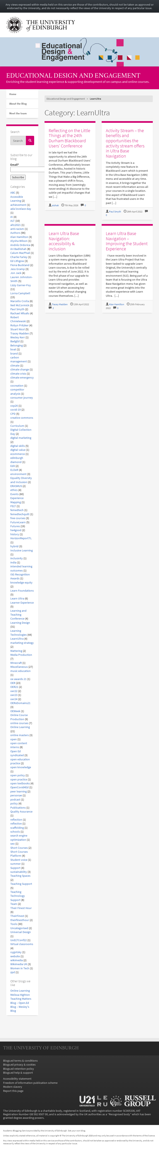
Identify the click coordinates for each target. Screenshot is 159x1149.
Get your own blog (76, 1130)
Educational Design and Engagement (73, 76)
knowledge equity (21, 582)
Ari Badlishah (18, 249)
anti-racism (17, 229)
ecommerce (17, 454)
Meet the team (18, 113)
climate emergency (22, 377)
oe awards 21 (18, 679)
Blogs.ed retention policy (18, 1069)
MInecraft (16, 663)
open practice (18, 779)
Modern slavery (12, 1087)
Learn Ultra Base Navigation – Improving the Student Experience (127, 241)
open (13, 739)
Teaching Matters (20, 999)
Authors (15, 233)
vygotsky (16, 952)
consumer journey (21, 397)
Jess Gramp (17, 269)
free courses (17, 518)
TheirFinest (17, 916)
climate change (19, 369)
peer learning (18, 791)
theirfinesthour (19, 920)
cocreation (16, 385)
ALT (12, 221)
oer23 (13, 695)
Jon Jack (15, 273)
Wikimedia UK (18, 964)
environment (18, 474)
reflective (16, 823)
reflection (16, 819)
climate (14, 365)
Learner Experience (22, 602)
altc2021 (15, 225)
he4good (15, 530)
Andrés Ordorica (20, 245)
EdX (12, 466)
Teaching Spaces (20, 876)
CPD (13, 414)
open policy (17, 775)
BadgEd (15, 341)
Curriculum (17, 426)
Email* (22, 167)
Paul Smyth (17, 309)
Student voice (18, 860)
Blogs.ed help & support (18, 1072)
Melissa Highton (20, 995)
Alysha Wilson (19, 241)
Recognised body (119, 1114)
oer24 (13, 699)
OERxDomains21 (20, 703)
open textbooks (20, 783)
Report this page (13, 1091)
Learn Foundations (22, 590)
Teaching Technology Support (17, 896)
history (14, 534)
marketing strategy (22, 643)
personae (16, 795)
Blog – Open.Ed (19, 1003)
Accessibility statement (17, 1078)
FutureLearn (18, 522)
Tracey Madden (19, 333)
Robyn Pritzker (19, 325)
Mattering (16, 651)
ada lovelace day (20, 209)
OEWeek (15, 711)
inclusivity (16, 558)
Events (14, 494)
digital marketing (20, 438)
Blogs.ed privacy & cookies (19, 1064)
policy (14, 803)
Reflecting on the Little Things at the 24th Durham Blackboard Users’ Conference (69, 138)
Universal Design (20, 932)
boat (13, 349)
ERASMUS (16, 486)
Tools (13, 924)
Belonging (16, 345)
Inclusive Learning (21, 550)
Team (13, 904)
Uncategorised (19, 928)
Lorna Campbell (20, 293)
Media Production (21, 655)
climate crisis (18, 373)
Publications (18, 807)
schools (15, 831)
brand (14, 353)
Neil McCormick (19, 305)
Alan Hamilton (19, 237)
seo (12, 843)
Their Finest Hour (21, 908)
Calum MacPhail (20, 253)
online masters (19, 735)
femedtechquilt (19, 514)
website (15, 956)
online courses (19, 723)
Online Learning (20, 727)
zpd (12, 972)
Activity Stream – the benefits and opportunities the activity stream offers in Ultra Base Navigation (125, 143)
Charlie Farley (18, 257)
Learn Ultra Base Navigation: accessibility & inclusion (64, 241)
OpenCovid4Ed (19, 787)
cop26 (14, 406)
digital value (17, 450)
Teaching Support (21, 884)
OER (12, 683)
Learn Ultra (17, 598)
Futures (15, 526)
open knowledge (20, 767)
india (13, 562)
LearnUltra (17, 638)
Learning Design (20, 623)
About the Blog (18, 103)
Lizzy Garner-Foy (20, 285)
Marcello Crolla (19, 301)
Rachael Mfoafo (19, 313)
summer (15, 864)
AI (11, 217)
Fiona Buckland (19, 265)
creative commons (21, 418)
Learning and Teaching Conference (18, 615)
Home (12, 94)
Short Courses (19, 848)
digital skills (17, 446)
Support (15, 868)
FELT (13, 506)
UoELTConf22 (18, 940)
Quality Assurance (21, 811)
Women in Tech (19, 968)
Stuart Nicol (17, 329)
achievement (18, 205)
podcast (15, 799)
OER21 (14, 687)
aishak (55, 205)
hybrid (14, 546)
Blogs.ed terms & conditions (20, 1060)
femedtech (17, 510)
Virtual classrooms (21, 944)
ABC (12, 192)
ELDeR (14, 470)
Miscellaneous (19, 667)
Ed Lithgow (17, 261)
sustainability (18, 872)
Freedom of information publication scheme (30, 1083)
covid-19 (15, 409)
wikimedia (16, 960)
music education (20, 671)
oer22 (13, 691)
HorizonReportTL (21, 538)
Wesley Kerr (17, 337)
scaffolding (17, 827)
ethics (14, 490)
